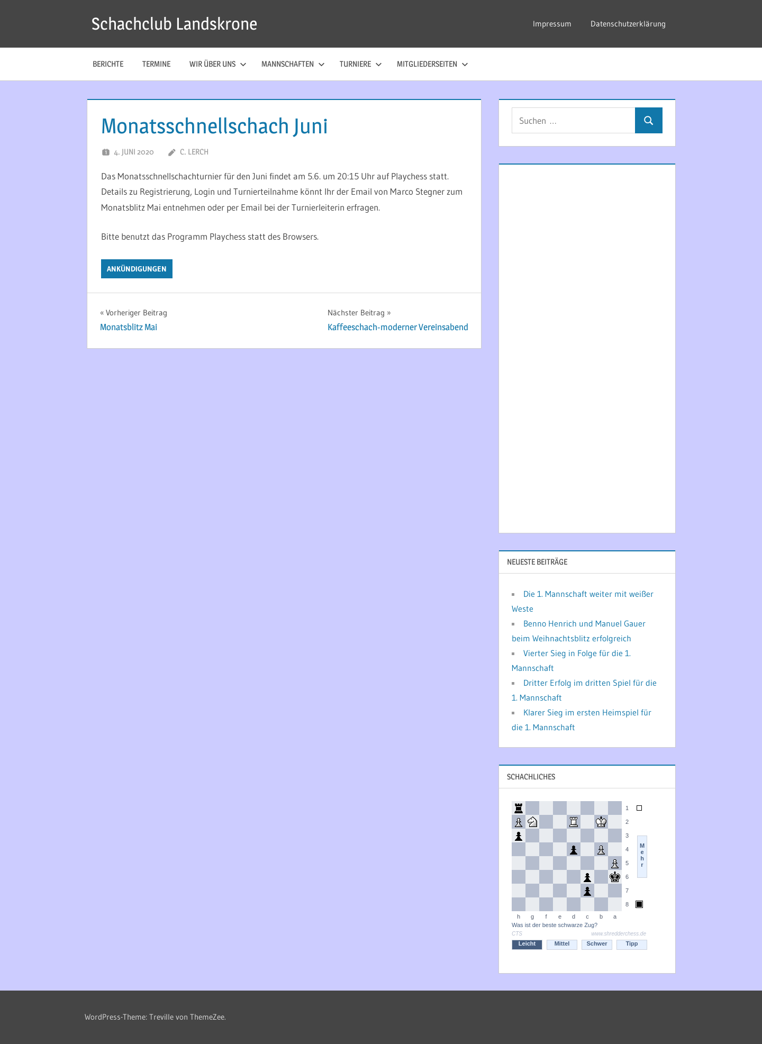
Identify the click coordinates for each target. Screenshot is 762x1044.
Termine (156, 64)
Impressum (552, 24)
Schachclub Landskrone (174, 23)
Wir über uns (218, 64)
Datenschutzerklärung (628, 24)
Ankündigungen (137, 269)
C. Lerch (194, 152)
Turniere (361, 64)
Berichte (108, 64)
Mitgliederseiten (432, 64)
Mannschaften (293, 64)
